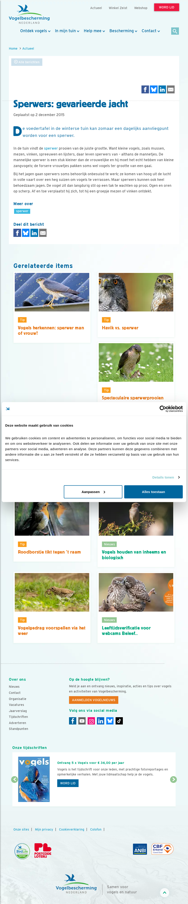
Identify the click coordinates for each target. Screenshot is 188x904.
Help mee (92, 31)
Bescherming (121, 31)
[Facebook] (72, 720)
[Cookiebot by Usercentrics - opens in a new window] (163, 409)
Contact (149, 31)
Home (13, 48)
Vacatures (16, 705)
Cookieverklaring (71, 829)
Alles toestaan (153, 491)
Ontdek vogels (33, 31)
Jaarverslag (18, 711)
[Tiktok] (119, 720)
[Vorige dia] (14, 793)
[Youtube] (82, 720)
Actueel (28, 48)
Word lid (68, 783)
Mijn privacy (44, 829)
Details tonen (163, 477)
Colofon (95, 829)
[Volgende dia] (173, 793)
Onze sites (21, 829)
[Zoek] (175, 31)
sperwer (51, 148)
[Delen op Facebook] (145, 89)
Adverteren (17, 723)
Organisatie (17, 699)
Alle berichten (27, 62)
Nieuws (14, 686)
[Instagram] (91, 720)
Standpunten (18, 729)
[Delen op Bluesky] (154, 89)
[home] (29, 14)
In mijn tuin (65, 31)
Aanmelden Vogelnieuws (93, 700)
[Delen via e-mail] (171, 89)
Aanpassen (93, 491)
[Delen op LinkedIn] (162, 89)
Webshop (140, 8)
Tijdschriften (18, 717)
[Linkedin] (100, 720)
